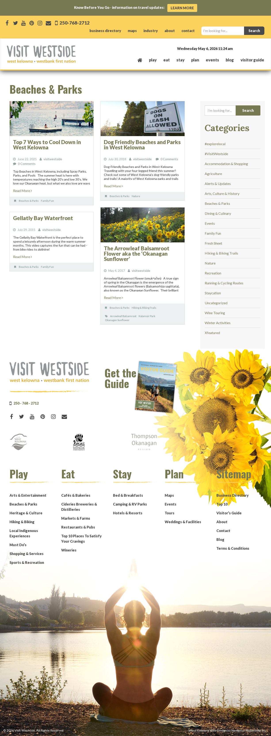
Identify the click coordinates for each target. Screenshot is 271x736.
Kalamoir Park (147, 316)
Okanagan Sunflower (117, 320)
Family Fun (47, 200)
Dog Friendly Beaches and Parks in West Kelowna (142, 144)
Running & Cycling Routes (224, 283)
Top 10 (221, 504)
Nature (136, 196)
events (212, 59)
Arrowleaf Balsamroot (123, 316)
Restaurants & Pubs (78, 527)
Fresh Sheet (213, 243)
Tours (169, 513)
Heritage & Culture (26, 513)
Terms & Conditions (232, 548)
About (221, 522)
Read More (22, 190)
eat (166, 59)
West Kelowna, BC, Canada (237, 48)
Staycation (213, 293)
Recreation (213, 273)
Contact (223, 531)
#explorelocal (215, 144)
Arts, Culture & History (222, 193)
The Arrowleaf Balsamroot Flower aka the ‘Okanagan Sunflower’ (136, 253)
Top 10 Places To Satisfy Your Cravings (81, 538)
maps (132, 31)
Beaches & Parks (29, 200)
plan (195, 59)
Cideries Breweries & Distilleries (79, 507)
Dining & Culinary (218, 213)
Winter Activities (218, 323)
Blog (230, 59)
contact (188, 31)
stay (180, 59)
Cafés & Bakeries (75, 495)
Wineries (68, 550)
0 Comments (27, 163)
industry (150, 31)
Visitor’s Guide (229, 513)
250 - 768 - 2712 (26, 403)
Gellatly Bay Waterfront (43, 218)
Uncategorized (216, 303)
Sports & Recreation (27, 562)
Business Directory (232, 495)
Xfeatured (212, 333)
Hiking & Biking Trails (144, 307)
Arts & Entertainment (28, 495)
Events (210, 223)
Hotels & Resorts (127, 513)
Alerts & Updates (218, 183)
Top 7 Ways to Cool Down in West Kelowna (47, 144)
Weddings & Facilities (183, 522)
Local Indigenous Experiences (24, 533)
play (153, 59)
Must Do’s (18, 545)
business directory (105, 31)
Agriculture (213, 173)
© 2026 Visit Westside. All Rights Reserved (33, 730)
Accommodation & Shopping (226, 164)
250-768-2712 (74, 22)
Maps (169, 495)
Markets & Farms (75, 518)
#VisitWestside (216, 154)
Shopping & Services (27, 554)
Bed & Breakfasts (128, 495)
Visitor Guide (252, 59)
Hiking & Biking (22, 522)
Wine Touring (215, 313)
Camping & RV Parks (130, 504)
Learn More (182, 8)
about (169, 31)
